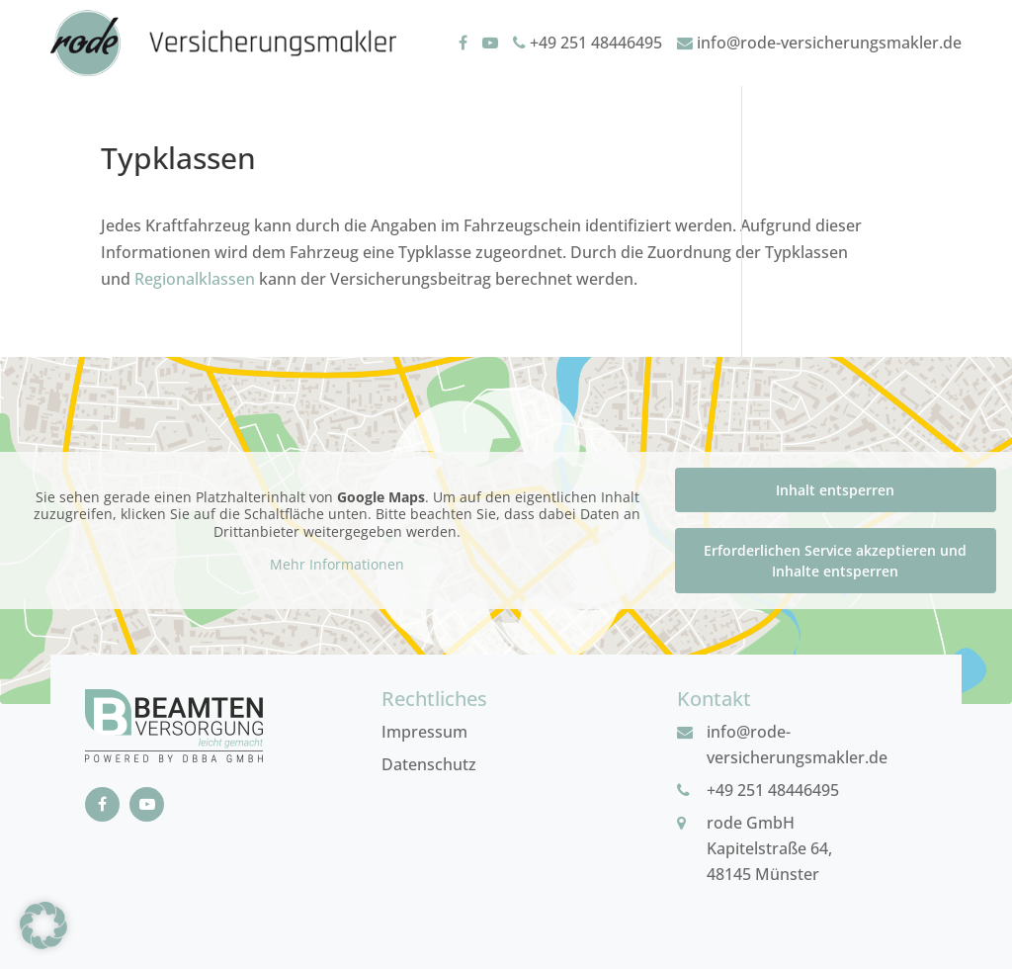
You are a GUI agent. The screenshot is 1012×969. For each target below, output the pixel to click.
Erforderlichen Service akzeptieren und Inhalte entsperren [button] (835, 560)
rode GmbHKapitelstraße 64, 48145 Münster (769, 848)
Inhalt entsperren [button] (835, 490)
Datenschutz (428, 764)
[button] (43, 925)
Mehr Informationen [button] (337, 564)
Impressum (424, 732)
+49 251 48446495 (587, 42)
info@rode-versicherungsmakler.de (819, 42)
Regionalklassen (194, 279)
